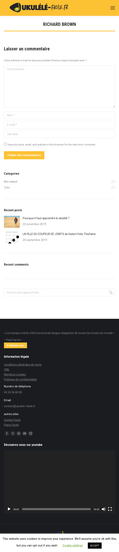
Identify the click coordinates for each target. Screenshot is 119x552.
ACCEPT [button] (94, 545)
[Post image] (12, 222)
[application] (59, 481)
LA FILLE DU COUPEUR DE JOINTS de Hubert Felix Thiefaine (59, 234)
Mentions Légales (15, 374)
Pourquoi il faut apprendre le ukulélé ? (46, 218)
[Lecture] (9, 509)
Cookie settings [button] (73, 545)
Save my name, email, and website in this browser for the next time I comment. (51, 144)
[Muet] (104, 509)
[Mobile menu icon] (112, 8)
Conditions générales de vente (23, 364)
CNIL (6, 369)
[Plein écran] (110, 509)
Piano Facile (11, 425)
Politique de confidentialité (20, 379)
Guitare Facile (12, 420)
